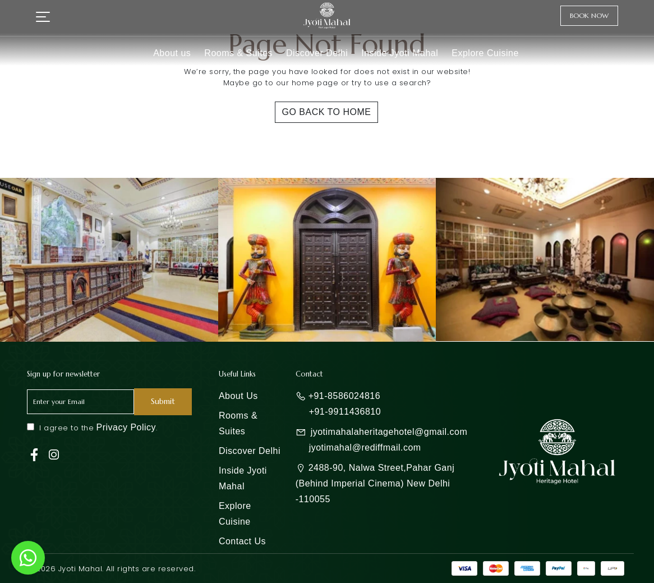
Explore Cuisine (485, 53)
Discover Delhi (317, 53)
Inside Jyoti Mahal (399, 53)
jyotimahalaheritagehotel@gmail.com (389, 432)
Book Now (589, 15)
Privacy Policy (126, 427)
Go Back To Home (326, 112)
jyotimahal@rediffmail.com (365, 447)
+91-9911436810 (345, 411)
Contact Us (242, 541)
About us (172, 53)
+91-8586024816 (344, 396)
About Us (238, 396)
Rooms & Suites (238, 53)
